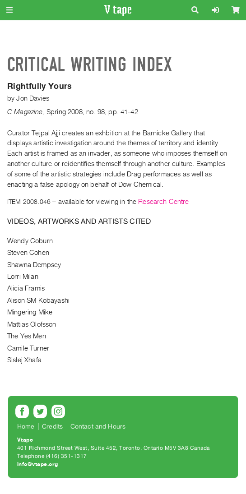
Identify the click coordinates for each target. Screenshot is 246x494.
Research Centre (163, 201)
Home (26, 426)
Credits (52, 426)
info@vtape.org (37, 464)
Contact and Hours (98, 426)
